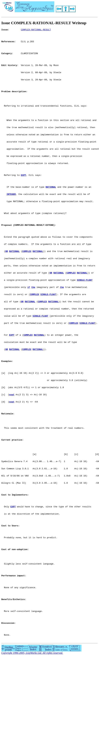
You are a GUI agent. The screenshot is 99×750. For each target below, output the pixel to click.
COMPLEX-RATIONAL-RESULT (36, 30)
